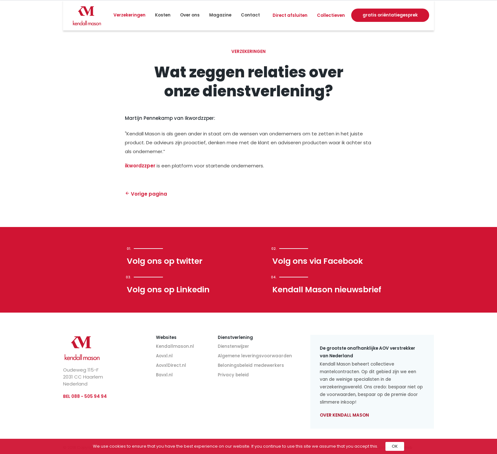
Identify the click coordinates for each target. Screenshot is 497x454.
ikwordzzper (141, 165)
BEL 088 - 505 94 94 (85, 396)
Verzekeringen (129, 15)
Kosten (163, 15)
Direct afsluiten (290, 15)
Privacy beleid (233, 375)
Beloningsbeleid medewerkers (251, 365)
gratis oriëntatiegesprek (390, 15)
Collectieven (331, 15)
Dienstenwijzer (233, 346)
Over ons (190, 15)
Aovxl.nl (164, 356)
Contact (250, 15)
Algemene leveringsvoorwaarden (255, 356)
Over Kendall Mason (344, 415)
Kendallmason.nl (175, 346)
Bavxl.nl (164, 375)
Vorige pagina (146, 194)
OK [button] (395, 446)
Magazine (220, 15)
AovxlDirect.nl (171, 365)
